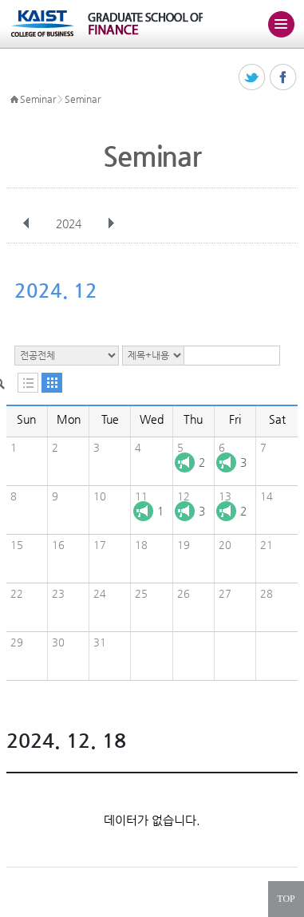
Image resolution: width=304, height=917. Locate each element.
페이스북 (284, 78)
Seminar (37, 99)
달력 (51, 383)
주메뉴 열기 (281, 24)
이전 (26, 223)
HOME (14, 100)
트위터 (252, 78)
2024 (70, 223)
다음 (111, 223)
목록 (28, 383)
